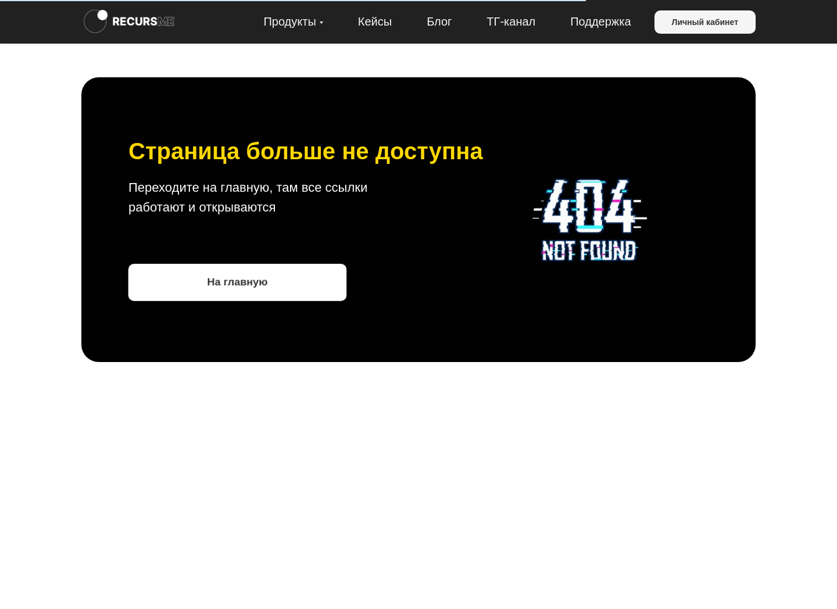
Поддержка (600, 21)
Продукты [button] (289, 21)
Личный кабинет (705, 22)
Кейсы (375, 21)
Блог (439, 21)
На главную (238, 282)
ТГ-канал (511, 21)
